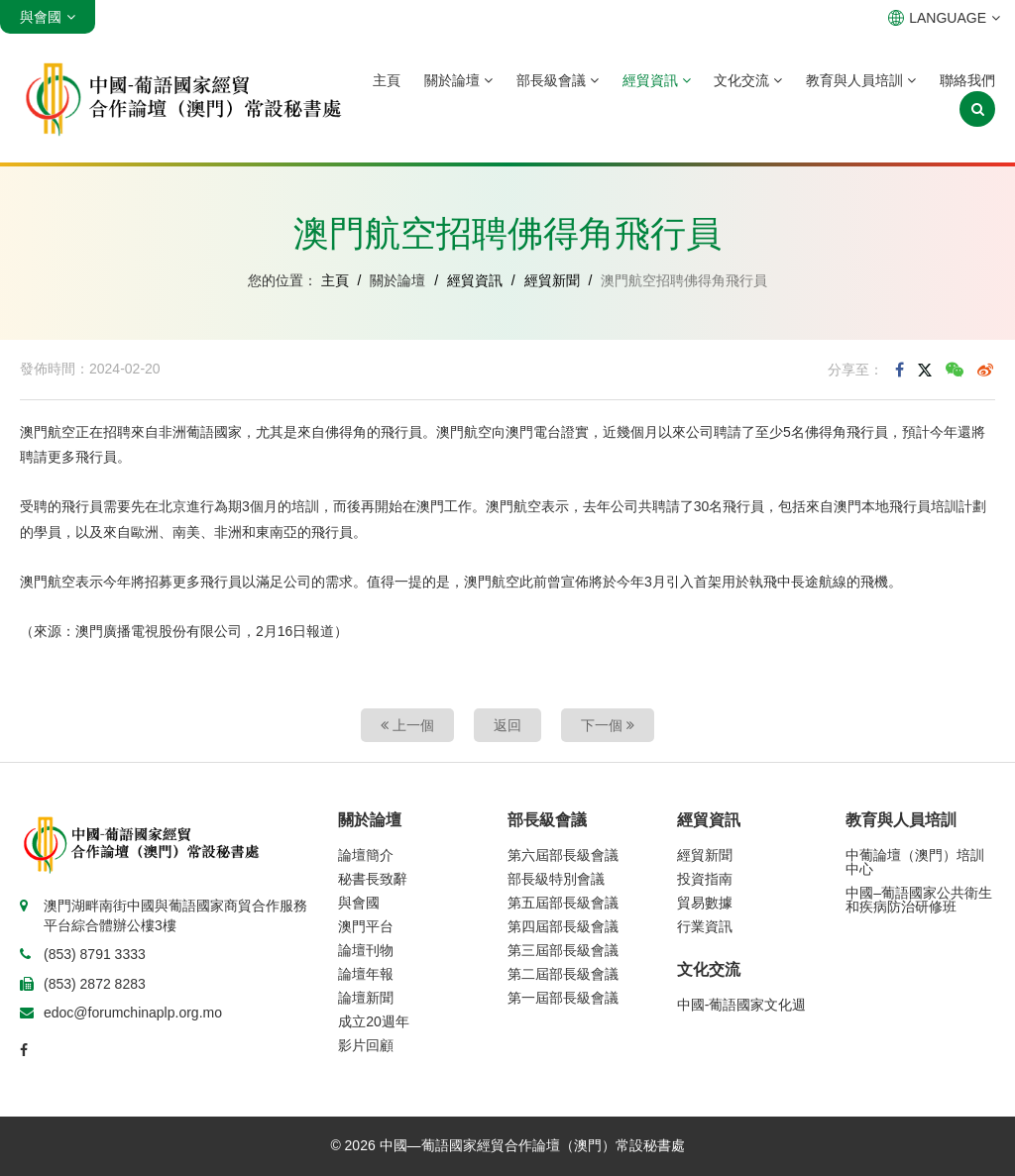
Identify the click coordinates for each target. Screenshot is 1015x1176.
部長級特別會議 (556, 879)
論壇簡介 (366, 855)
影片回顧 (366, 1045)
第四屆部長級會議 (563, 926)
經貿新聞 (552, 280)
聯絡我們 (967, 80)
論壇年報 (366, 974)
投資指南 (705, 879)
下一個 (607, 725)
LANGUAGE (944, 18)
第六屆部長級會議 (563, 855)
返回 (507, 725)
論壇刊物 (366, 950)
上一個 (407, 725)
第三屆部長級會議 (563, 950)
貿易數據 (705, 902)
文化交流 (748, 80)
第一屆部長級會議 (563, 998)
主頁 (386, 80)
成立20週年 (373, 1021)
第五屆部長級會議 (563, 902)
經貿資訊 (656, 80)
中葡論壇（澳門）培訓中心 (915, 862)
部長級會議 (557, 80)
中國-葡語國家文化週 (742, 1005)
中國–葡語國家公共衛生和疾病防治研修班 (919, 899)
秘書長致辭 (372, 879)
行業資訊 (705, 926)
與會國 (359, 902)
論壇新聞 (366, 998)
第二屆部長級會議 (563, 974)
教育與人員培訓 (861, 80)
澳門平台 (366, 926)
